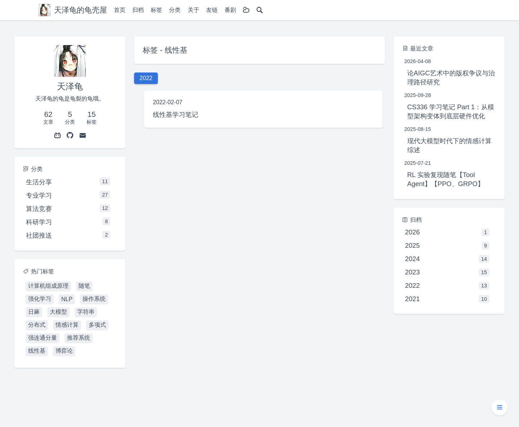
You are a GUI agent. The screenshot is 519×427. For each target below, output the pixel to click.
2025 (447, 246)
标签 (156, 10)
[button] (499, 407)
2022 (447, 286)
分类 (175, 10)
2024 (447, 259)
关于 (193, 10)
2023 (447, 272)
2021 (447, 299)
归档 (138, 10)
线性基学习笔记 (175, 114)
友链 (212, 10)
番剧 (230, 10)
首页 (119, 10)
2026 (447, 232)
